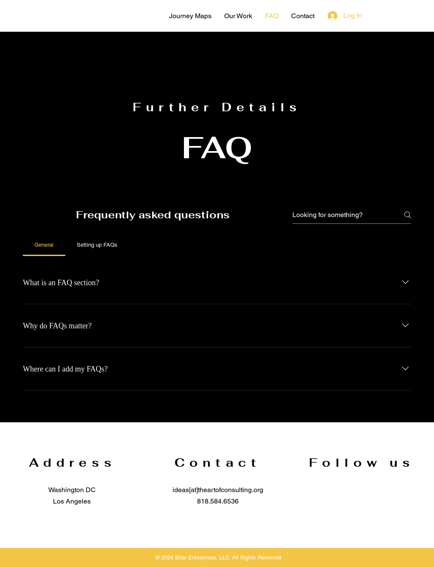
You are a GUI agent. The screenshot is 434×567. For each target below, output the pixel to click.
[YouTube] (404, 15)
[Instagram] (389, 15)
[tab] (44, 245)
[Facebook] (373, 15)
